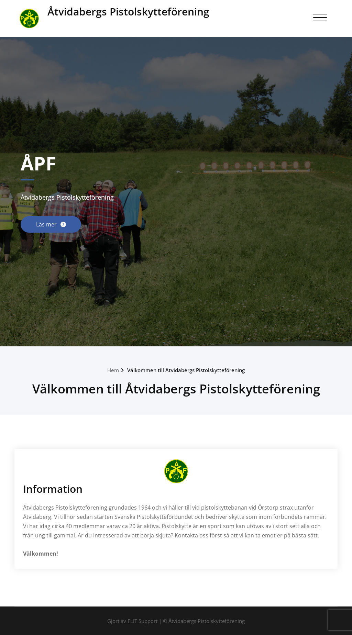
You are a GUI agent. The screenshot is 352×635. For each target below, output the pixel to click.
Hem (113, 370)
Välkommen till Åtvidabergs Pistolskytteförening (186, 370)
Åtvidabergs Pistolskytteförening (128, 11)
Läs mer (47, 224)
